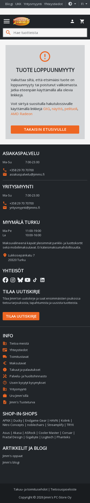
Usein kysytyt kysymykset (24, 382)
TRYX (70, 425)
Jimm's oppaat (13, 456)
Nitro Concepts (13, 425)
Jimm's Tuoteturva (19, 402)
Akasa (17, 433)
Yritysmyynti (33, 4)
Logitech (48, 437)
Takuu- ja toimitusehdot (31, 489)
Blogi (9, 4)
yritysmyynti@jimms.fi (21, 207)
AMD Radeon (21, 113)
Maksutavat (14, 363)
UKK (18, 4)
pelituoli (71, 108)
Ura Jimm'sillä (15, 395)
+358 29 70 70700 (18, 170)
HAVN (54, 420)
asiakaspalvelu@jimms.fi (24, 174)
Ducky (17, 420)
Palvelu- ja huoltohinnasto (25, 376)
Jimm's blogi (11, 462)
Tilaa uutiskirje (21, 316)
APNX (6, 420)
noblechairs (35, 425)
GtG (46, 108)
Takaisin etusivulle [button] (45, 129)
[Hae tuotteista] (50, 32)
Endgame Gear (36, 420)
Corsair (67, 433)
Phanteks (63, 437)
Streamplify (55, 425)
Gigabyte (32, 437)
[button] (72, 4)
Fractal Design (13, 437)
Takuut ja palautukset (21, 369)
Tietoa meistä (16, 343)
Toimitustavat (16, 356)
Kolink (65, 420)
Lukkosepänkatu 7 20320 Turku (21, 257)
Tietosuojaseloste (64, 489)
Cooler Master (49, 433)
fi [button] (82, 4)
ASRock (30, 433)
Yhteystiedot (53, 4)
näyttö (57, 108)
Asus (6, 433)
